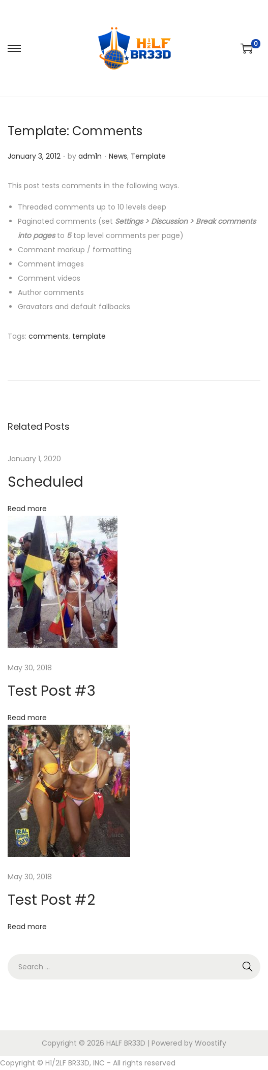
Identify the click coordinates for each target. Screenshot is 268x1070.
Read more (27, 508)
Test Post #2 (51, 900)
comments (48, 336)
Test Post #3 (52, 691)
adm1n (90, 156)
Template (148, 156)
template (89, 336)
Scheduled (45, 482)
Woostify (210, 1043)
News (118, 156)
